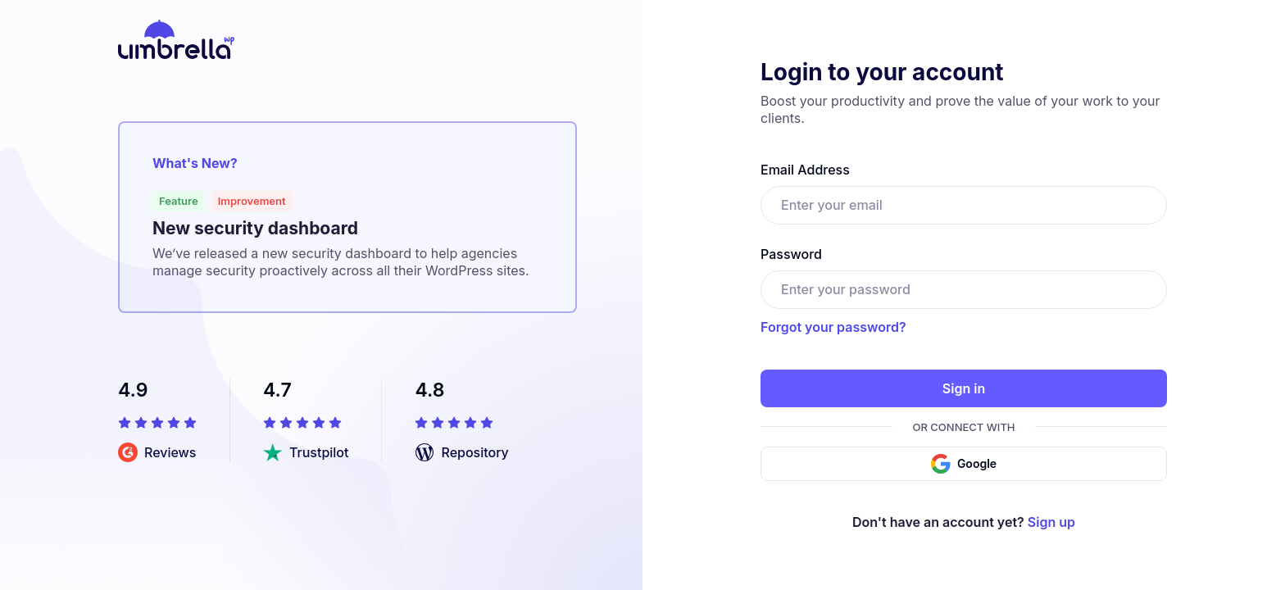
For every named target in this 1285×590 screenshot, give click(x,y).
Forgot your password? (833, 327)
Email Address (805, 169)
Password (791, 254)
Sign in (963, 388)
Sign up (1051, 522)
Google (964, 464)
